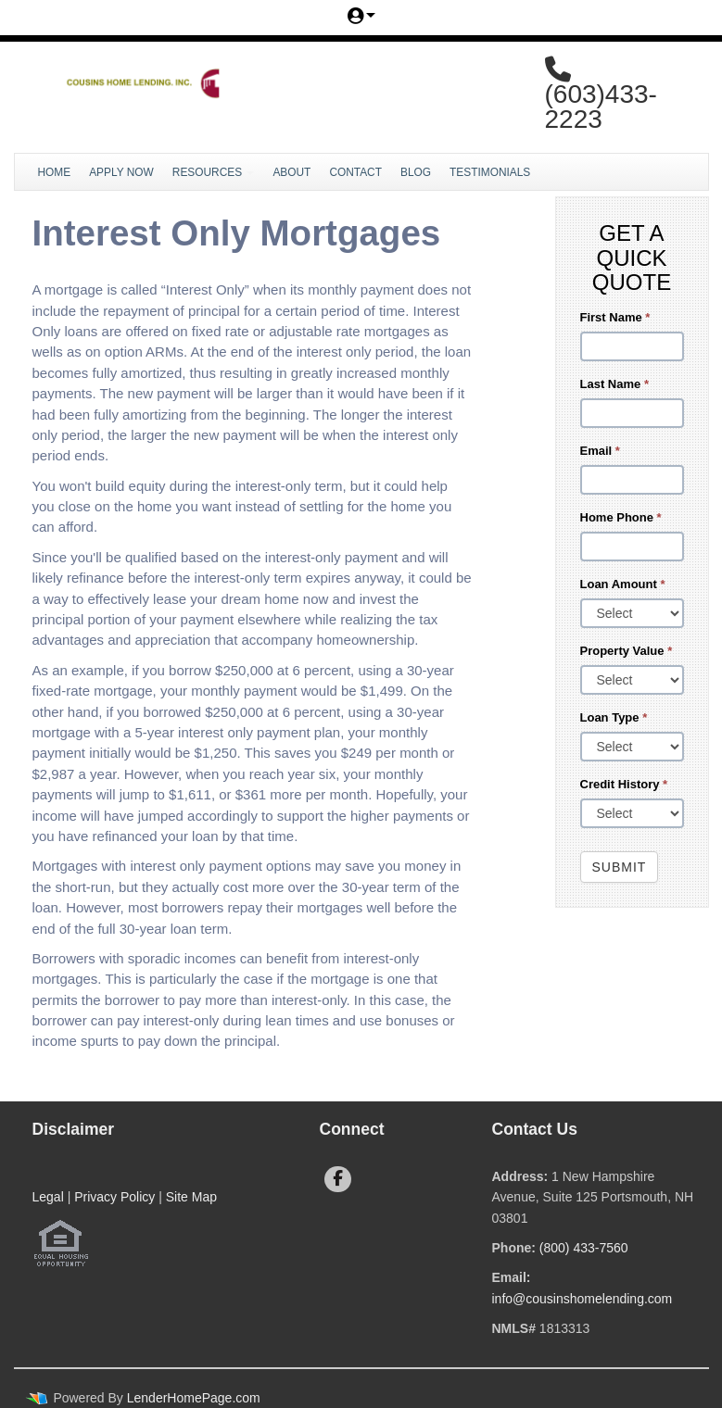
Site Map (191, 1196)
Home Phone (621, 517)
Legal (48, 1196)
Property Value (626, 651)
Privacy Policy (114, 1196)
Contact (355, 172)
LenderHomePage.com (193, 1397)
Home (54, 172)
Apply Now (121, 172)
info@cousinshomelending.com (582, 1298)
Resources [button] (213, 172)
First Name (615, 317)
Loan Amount (622, 584)
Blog (415, 172)
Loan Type (614, 717)
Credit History (624, 784)
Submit (619, 867)
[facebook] (337, 1179)
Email (600, 451)
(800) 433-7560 (583, 1247)
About (291, 172)
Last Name (614, 384)
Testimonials (490, 172)
